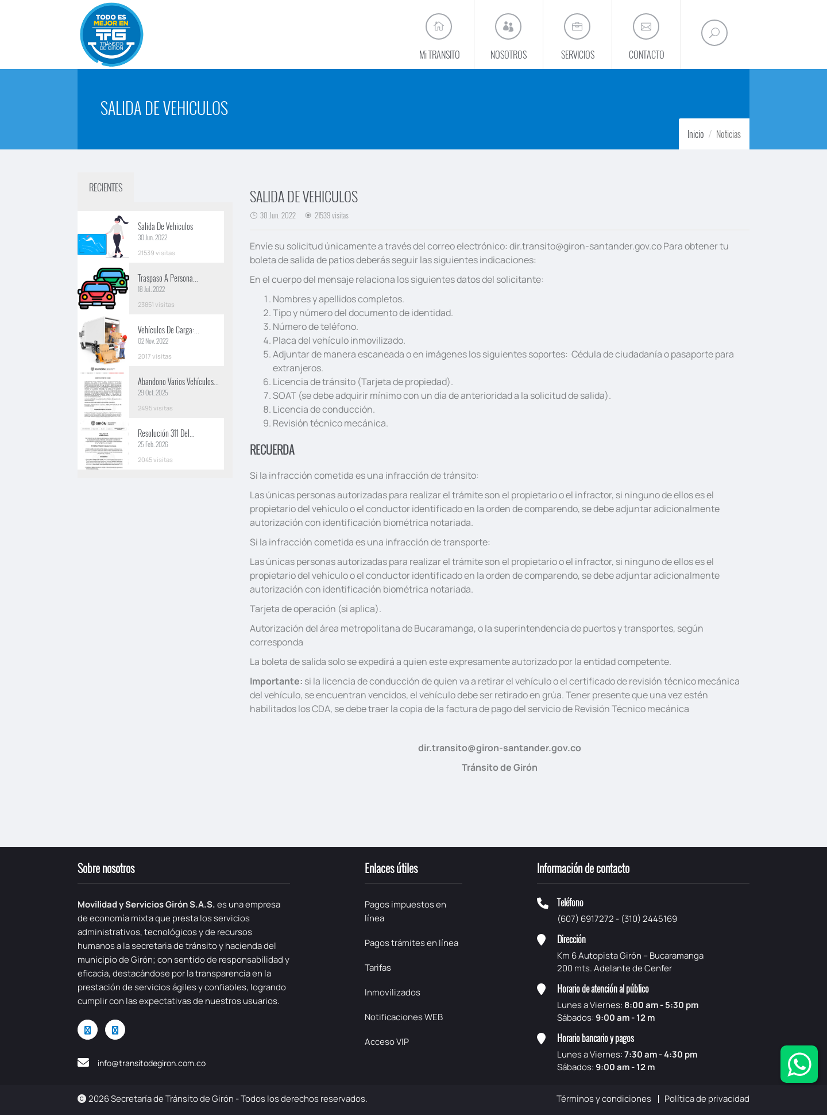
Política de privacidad (706, 1099)
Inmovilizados (392, 992)
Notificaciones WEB (404, 1017)
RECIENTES (105, 187)
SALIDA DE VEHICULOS (304, 196)
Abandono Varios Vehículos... (178, 381)
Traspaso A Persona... (168, 278)
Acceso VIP (387, 1042)
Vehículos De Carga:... (168, 330)
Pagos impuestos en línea (405, 911)
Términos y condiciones (604, 1099)
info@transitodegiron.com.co (152, 1063)
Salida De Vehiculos (165, 226)
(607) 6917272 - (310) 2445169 (617, 919)
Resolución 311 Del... (166, 433)
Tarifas (378, 968)
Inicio (695, 134)
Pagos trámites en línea (411, 943)
